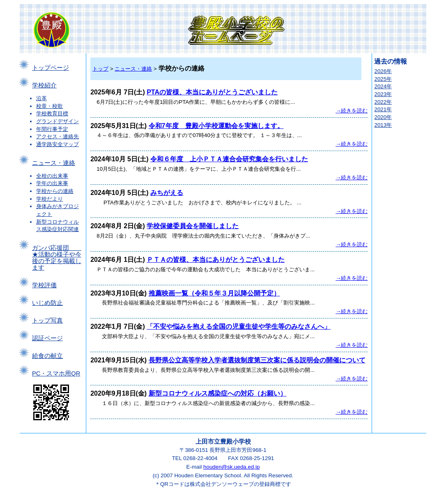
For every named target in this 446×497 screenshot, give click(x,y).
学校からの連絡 (55, 191)
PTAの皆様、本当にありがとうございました (212, 92)
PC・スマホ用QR (56, 373)
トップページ (50, 67)
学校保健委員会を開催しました (193, 225)
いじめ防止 (47, 303)
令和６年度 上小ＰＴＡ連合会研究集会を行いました (229, 159)
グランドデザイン (57, 121)
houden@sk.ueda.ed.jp (231, 467)
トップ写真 (47, 320)
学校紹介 (44, 85)
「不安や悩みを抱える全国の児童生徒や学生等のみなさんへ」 (239, 326)
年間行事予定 (52, 129)
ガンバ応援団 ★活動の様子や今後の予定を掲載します (56, 258)
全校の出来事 (52, 176)
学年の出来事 (52, 183)
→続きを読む (352, 111)
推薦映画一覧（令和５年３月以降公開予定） (214, 293)
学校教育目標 (52, 113)
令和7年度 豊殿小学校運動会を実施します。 (216, 125)
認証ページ (47, 338)
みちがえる (166, 192)
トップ (100, 69)
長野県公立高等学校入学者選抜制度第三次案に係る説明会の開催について (257, 360)
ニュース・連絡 (53, 163)
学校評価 (44, 285)
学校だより (49, 199)
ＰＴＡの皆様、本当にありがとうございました (216, 259)
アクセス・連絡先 (57, 136)
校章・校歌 (49, 106)
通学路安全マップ (57, 144)
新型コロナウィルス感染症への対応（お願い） (218, 393)
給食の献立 (47, 356)
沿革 (41, 98)
